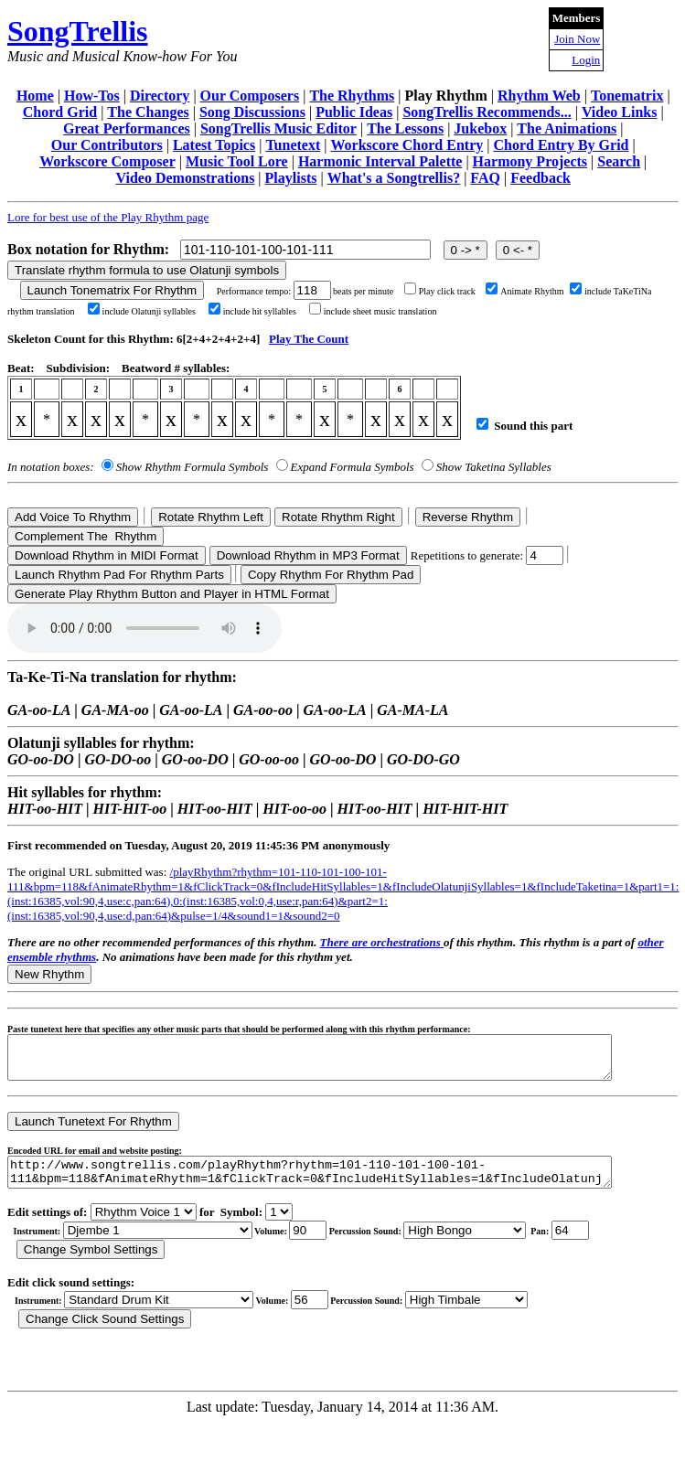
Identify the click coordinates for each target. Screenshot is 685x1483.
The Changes (147, 112)
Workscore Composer (107, 161)
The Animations (566, 128)
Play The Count (308, 339)
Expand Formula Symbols (352, 467)
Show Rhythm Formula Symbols (192, 467)
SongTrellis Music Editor (278, 128)
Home (35, 95)
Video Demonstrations (185, 178)
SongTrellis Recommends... (486, 112)
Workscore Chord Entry (406, 145)
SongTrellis (77, 31)
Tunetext (292, 145)
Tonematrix (627, 95)
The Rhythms (351, 95)
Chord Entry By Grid (560, 145)
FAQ (485, 178)
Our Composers (250, 95)
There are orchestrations (382, 942)
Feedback (540, 178)
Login (586, 60)
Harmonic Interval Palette (380, 161)
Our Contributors (107, 145)
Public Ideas (354, 112)
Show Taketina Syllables (493, 467)
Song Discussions (252, 112)
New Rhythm (49, 974)
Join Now (577, 39)
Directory (159, 95)
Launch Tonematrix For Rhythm (112, 290)
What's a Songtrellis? (394, 178)
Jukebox (480, 128)
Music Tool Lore (237, 161)
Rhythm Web (539, 95)
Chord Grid (60, 112)
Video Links (620, 112)
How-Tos (92, 95)
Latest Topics (214, 145)
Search (618, 161)
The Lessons (405, 128)
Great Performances (126, 128)
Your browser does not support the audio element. (144, 628)
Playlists (291, 178)
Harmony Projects (530, 161)
